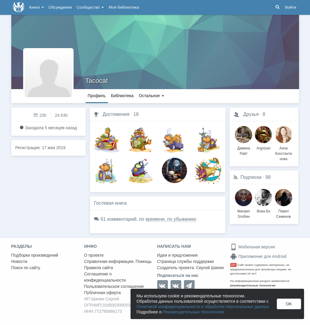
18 (136, 114)
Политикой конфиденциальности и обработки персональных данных (202, 306)
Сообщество (90, 7)
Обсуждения (60, 7)
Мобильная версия (252, 247)
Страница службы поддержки (185, 261)
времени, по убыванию (171, 219)
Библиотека (122, 95)
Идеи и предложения (177, 255)
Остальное (151, 95)
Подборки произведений (34, 255)
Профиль (97, 95)
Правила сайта (98, 267)
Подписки (251, 177)
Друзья (251, 114)
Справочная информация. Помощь (118, 261)
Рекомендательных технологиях (194, 312)
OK (289, 304)
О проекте (94, 255)
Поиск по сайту (25, 267)
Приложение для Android (258, 256)
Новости (19, 261)
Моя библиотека (124, 7)
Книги (36, 7)
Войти (290, 7)
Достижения (116, 114)
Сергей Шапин (210, 267)
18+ (233, 264)
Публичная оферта (102, 292)
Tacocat (96, 80)
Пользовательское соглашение (114, 286)
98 (268, 177)
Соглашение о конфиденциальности (105, 277)
